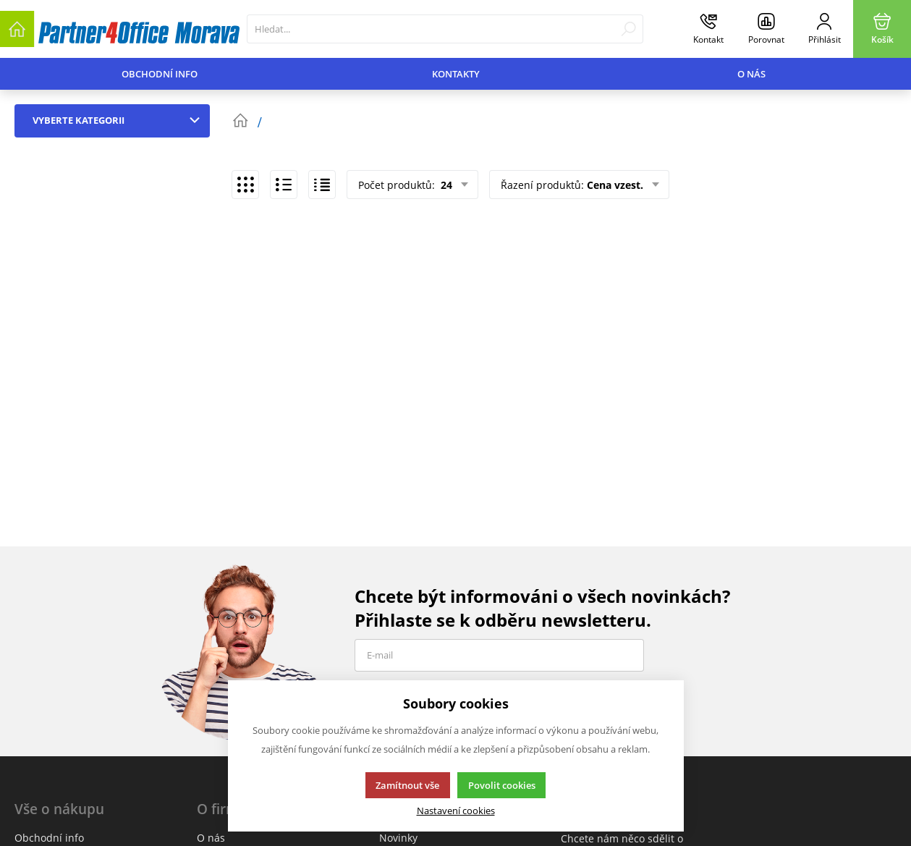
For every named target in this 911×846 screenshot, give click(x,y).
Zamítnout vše (407, 785)
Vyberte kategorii (119, 120)
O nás (751, 73)
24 (445, 185)
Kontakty (456, 73)
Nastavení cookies (456, 811)
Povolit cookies (501, 785)
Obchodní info (160, 73)
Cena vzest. (615, 185)
